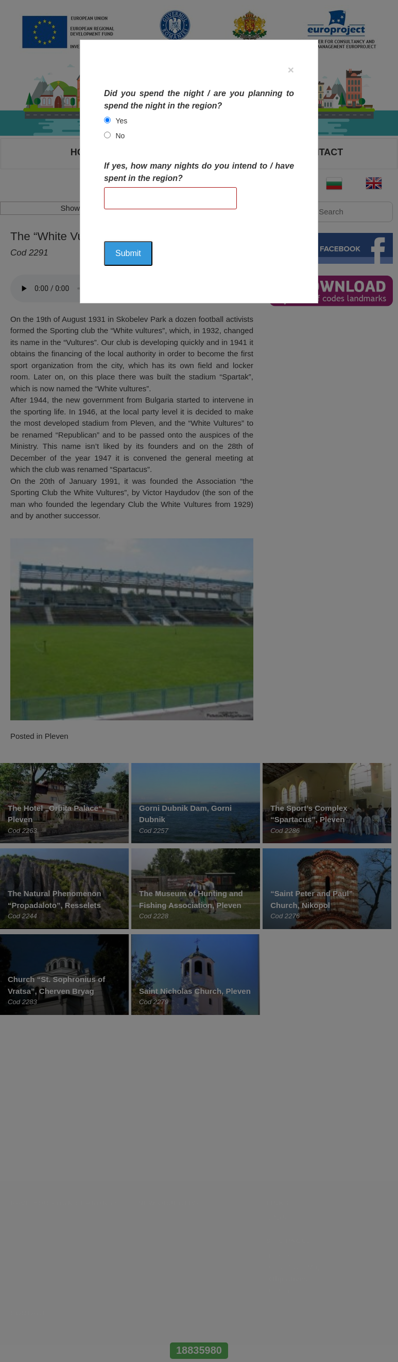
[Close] (291, 69)
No (120, 136)
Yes (121, 121)
